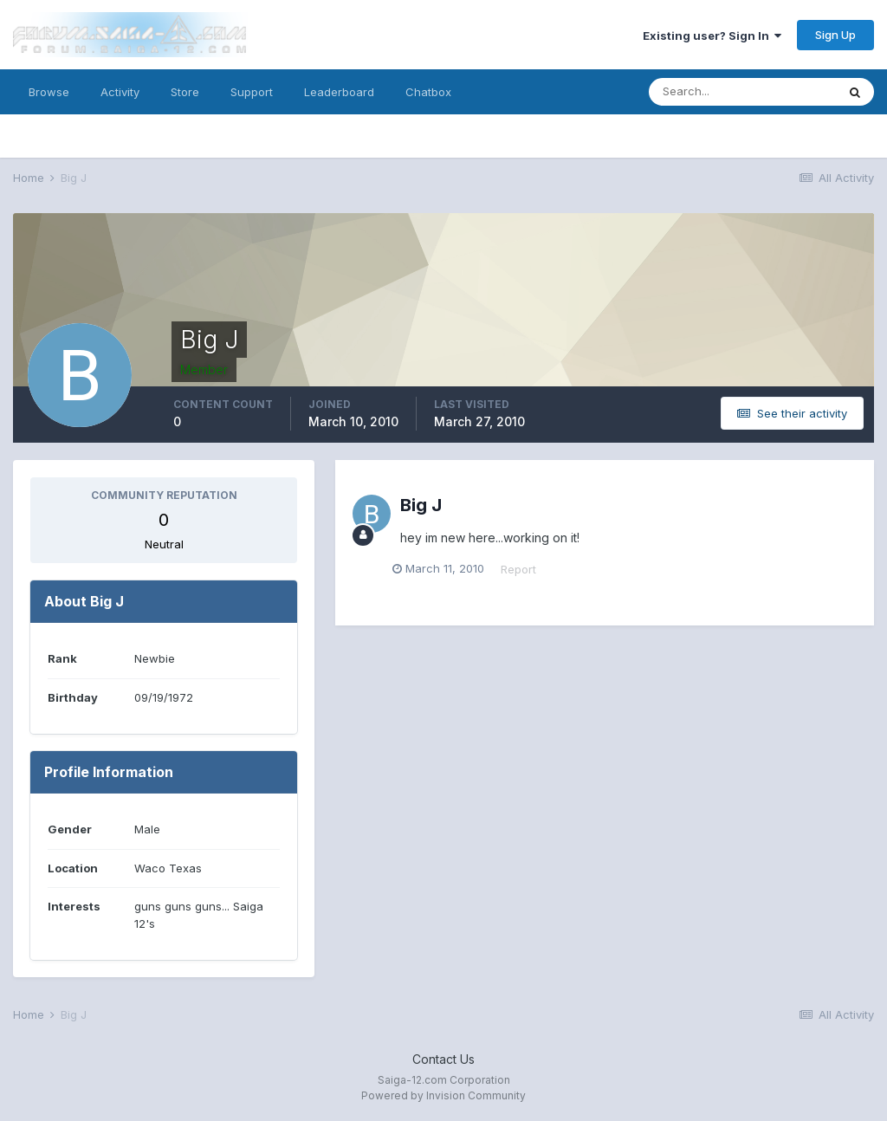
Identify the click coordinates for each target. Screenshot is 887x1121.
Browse (49, 92)
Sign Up (835, 35)
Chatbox (428, 92)
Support (251, 92)
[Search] (742, 92)
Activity (119, 92)
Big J (421, 505)
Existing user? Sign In (712, 35)
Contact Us (443, 1059)
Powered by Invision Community (443, 1095)
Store (185, 92)
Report (526, 569)
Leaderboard (339, 92)
